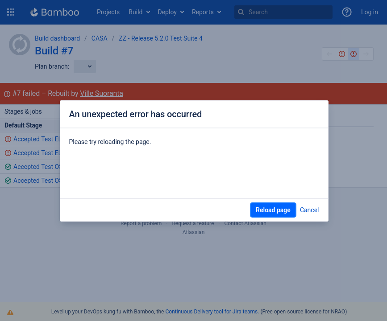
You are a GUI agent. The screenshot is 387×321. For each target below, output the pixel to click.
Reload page (273, 210)
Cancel (309, 210)
